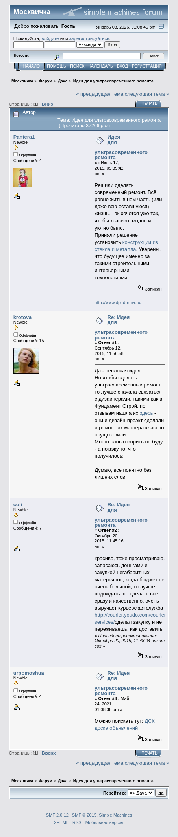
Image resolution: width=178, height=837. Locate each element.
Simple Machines (115, 815)
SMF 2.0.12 (57, 815)
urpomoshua (28, 673)
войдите (50, 38)
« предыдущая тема (99, 94)
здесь (146, 413)
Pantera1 (24, 137)
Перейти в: (114, 793)
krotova (22, 317)
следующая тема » (147, 94)
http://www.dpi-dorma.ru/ (118, 302)
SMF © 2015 (84, 815)
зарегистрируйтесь (89, 38)
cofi (17, 504)
